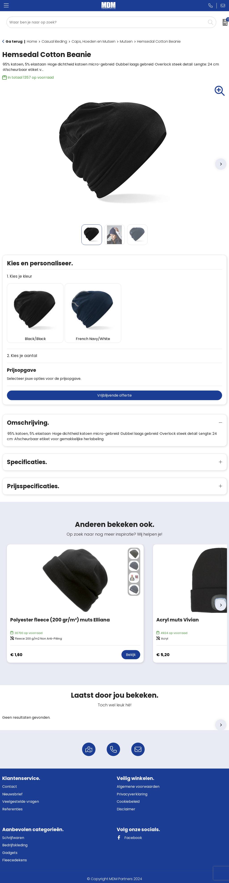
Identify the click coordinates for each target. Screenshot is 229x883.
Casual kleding (54, 41)
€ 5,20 (163, 650)
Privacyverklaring (132, 790)
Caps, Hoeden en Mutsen (93, 41)
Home (32, 41)
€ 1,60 (16, 650)
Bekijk (131, 650)
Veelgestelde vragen (20, 797)
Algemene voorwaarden (138, 782)
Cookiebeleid (128, 797)
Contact (9, 782)
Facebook (129, 833)
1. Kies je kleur (19, 276)
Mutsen (126, 41)
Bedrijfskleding (15, 841)
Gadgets (9, 848)
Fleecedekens (14, 856)
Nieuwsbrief (12, 790)
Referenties (12, 805)
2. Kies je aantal (22, 352)
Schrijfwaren (13, 833)
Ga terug (14, 41)
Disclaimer (126, 805)
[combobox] (106, 22)
